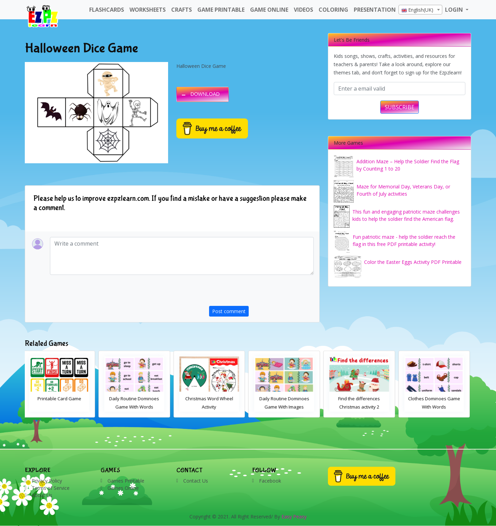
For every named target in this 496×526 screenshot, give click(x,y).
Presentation (375, 9)
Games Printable (125, 480)
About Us (42, 495)
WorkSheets (148, 9)
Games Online (123, 488)
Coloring (333, 9)
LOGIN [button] (454, 9)
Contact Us (195, 480)
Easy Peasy (294, 516)
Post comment (229, 311)
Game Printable (221, 9)
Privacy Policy (47, 480)
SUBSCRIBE (399, 107)
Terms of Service (51, 488)
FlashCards (106, 9)
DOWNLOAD (205, 94)
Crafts (181, 9)
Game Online (269, 9)
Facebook (270, 480)
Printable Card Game (61, 398)
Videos (303, 9)
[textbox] (420, 10)
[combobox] (420, 9)
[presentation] (261, 292)
